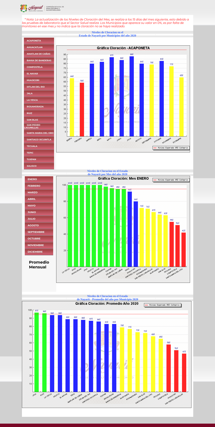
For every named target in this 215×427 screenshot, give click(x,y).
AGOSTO (33, 225)
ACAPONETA (34, 40)
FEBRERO (34, 185)
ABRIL (32, 199)
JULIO (31, 218)
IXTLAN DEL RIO (36, 87)
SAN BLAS (32, 120)
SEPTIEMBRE (36, 232)
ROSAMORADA (35, 106)
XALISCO (32, 166)
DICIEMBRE (35, 251)
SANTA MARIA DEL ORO (40, 133)
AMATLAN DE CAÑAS (38, 54)
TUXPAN (31, 159)
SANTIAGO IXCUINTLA (39, 139)
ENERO (32, 179)
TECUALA (32, 146)
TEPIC (30, 152)
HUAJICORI (33, 80)
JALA (29, 93)
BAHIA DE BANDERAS (39, 60)
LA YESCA (32, 100)
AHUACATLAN (34, 47)
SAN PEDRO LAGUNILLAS (32, 126)
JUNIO (32, 212)
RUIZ (29, 113)
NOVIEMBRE (36, 245)
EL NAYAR (32, 73)
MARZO (33, 192)
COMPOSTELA (34, 67)
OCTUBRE (34, 238)
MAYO (32, 205)
